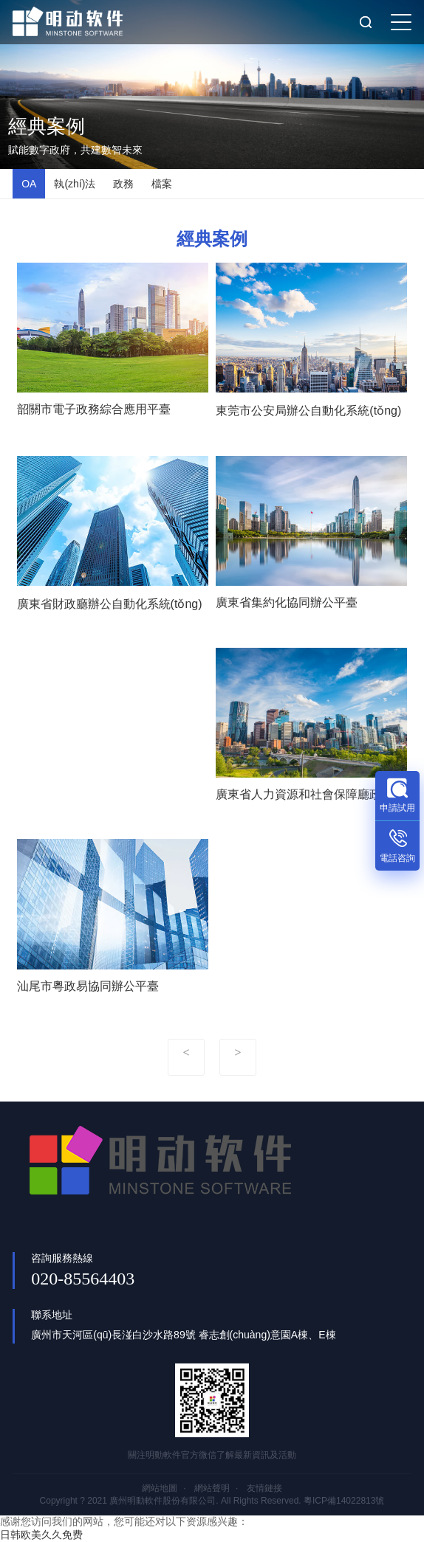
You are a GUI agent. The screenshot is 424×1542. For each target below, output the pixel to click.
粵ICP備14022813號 (344, 1501)
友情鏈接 (264, 1488)
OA (28, 184)
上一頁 (186, 1057)
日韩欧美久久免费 (41, 1535)
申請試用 (397, 808)
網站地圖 (159, 1488)
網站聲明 (212, 1488)
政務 (123, 184)
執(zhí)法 (74, 184)
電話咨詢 (397, 858)
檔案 (161, 184)
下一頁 (237, 1057)
